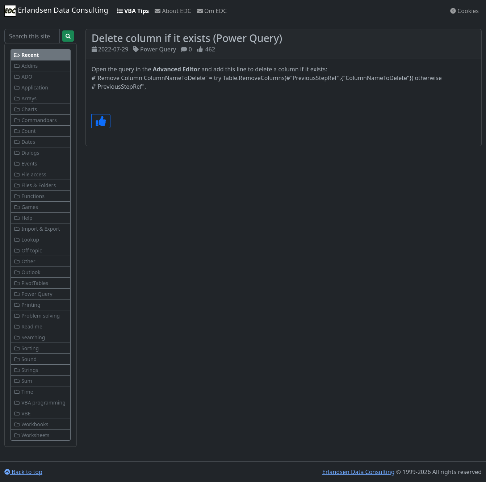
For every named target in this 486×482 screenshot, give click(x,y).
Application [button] (31, 87)
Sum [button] (23, 380)
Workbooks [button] (31, 424)
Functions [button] (29, 196)
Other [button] (24, 261)
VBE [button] (22, 413)
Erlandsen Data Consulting (56, 11)
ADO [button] (23, 76)
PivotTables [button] (31, 283)
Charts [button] (25, 109)
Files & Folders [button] (35, 185)
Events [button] (25, 163)
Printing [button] (27, 304)
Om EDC (212, 11)
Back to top (23, 472)
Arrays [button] (25, 98)
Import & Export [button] (37, 228)
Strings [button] (26, 369)
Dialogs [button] (26, 152)
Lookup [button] (26, 239)
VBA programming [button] (40, 402)
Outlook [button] (27, 272)
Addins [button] (26, 65)
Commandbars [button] (35, 120)
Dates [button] (24, 141)
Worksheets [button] (32, 435)
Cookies (464, 11)
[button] (41, 54)
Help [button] (23, 217)
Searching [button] (29, 337)
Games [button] (26, 207)
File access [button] (30, 174)
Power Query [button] (33, 293)
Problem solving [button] (37, 315)
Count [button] (25, 130)
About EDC (173, 11)
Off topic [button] (28, 250)
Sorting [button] (26, 348)
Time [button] (23, 391)
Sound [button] (25, 359)
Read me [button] (28, 326)
